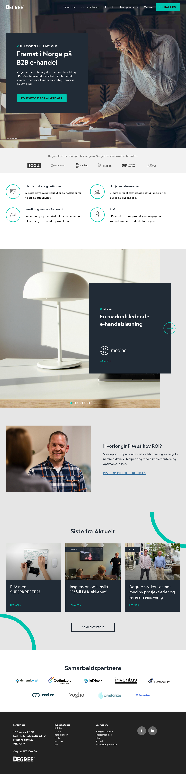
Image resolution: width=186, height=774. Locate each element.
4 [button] (82, 403)
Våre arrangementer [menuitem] (106, 744)
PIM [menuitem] (98, 738)
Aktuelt (109, 7)
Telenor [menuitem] (58, 731)
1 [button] (71, 403)
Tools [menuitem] (57, 738)
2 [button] (75, 403)
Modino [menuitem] (58, 741)
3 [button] (78, 403)
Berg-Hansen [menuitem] (61, 734)
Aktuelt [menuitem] (100, 741)
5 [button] (85, 403)
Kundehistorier (90, 7)
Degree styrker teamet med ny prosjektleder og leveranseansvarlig (152, 592)
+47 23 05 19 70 (23, 731)
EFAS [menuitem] (57, 744)
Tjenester (69, 7)
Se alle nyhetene (93, 627)
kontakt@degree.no (29, 735)
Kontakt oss (168, 7)
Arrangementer (129, 7)
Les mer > (105, 360)
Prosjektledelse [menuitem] (104, 734)
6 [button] (88, 403)
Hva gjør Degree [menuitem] (104, 731)
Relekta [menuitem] (58, 728)
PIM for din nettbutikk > (124, 473)
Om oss (148, 7)
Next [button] (169, 328)
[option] (93, 328)
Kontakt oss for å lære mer (41, 98)
